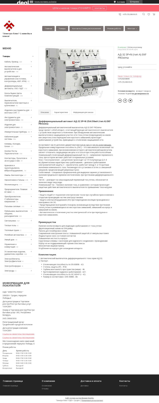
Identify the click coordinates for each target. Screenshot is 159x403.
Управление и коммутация (10, 245)
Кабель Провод (11, 61)
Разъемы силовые (12, 206)
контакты (100, 8)
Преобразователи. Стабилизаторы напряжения (13, 199)
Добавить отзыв (148, 14)
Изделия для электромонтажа (12, 125)
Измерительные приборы (16, 132)
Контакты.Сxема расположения (86, 28)
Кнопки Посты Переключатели (11, 152)
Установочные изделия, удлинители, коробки (15, 252)
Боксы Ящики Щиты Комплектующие (13, 94)
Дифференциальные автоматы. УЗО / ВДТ (14, 87)
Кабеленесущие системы (11, 137)
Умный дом (9, 239)
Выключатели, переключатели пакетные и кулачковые (17, 103)
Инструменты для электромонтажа (12, 118)
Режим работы (114, 28)
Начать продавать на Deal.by (45, 2)
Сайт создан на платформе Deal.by (79, 398)
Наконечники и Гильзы (14, 180)
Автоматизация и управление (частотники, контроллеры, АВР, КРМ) (15, 78)
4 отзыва (121, 2)
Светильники (10, 220)
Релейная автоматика (14, 235)
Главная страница (10, 385)
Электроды (9, 270)
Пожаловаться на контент (92, 400)
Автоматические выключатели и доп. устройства (13, 69)
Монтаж (131, 28)
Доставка (84, 385)
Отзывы (45, 388)
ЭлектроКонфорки (13, 266)
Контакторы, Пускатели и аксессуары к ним (16, 159)
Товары (62, 28)
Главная (48, 28)
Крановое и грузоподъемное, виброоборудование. (14, 168)
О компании (47, 385)
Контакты (123, 385)
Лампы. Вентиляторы (14, 175)
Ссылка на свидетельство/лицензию (18, 334)
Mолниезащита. (11, 184)
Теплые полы (10, 225)
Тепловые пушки (12, 230)
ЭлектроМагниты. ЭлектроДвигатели (13, 260)
